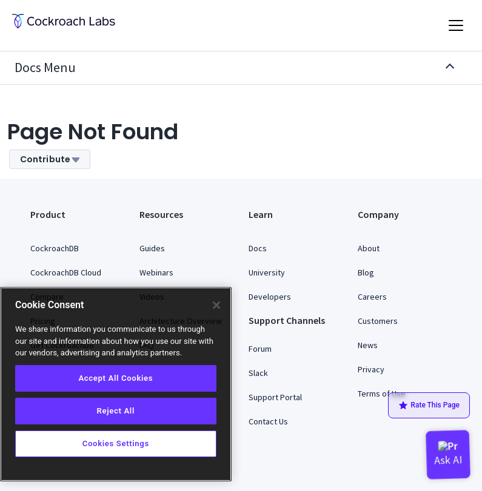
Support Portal (275, 397)
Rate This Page (429, 405)
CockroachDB (54, 248)
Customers (378, 320)
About (369, 248)
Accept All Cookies (115, 378)
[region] (116, 384)
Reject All (116, 410)
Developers (270, 296)
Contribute (49, 159)
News (368, 345)
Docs (258, 248)
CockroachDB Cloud (65, 272)
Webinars (156, 272)
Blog (366, 272)
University (267, 272)
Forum (260, 348)
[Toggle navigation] (456, 25)
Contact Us (268, 421)
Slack (258, 372)
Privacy (371, 369)
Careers (372, 296)
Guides (152, 248)
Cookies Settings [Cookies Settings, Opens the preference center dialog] (115, 443)
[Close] (216, 305)
